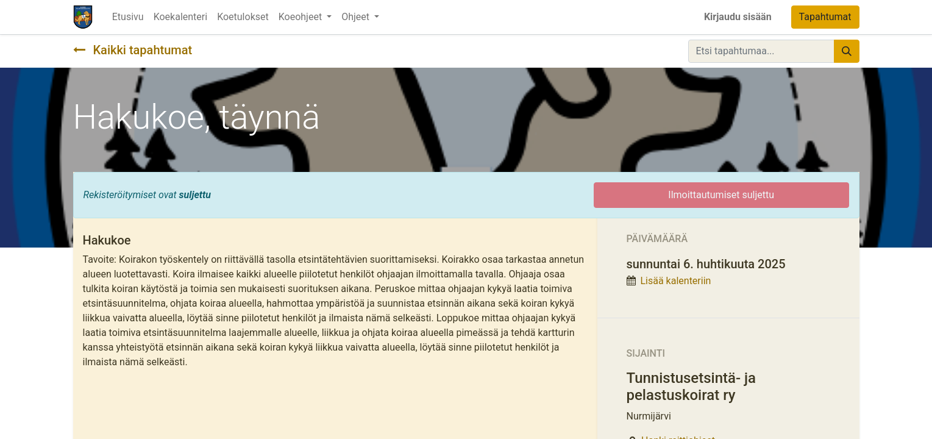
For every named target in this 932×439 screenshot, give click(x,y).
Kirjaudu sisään (738, 17)
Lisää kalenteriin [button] (675, 281)
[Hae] (846, 51)
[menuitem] (128, 17)
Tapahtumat (825, 17)
